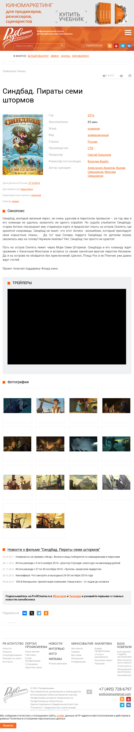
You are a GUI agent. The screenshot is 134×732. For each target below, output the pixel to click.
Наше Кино (26, 189)
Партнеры (30, 655)
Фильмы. (21, 71)
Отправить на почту (129, 75)
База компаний (125, 645)
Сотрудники (31, 664)
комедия (94, 128)
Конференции (78, 662)
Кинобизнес (80, 56)
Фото (53, 654)
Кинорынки (77, 658)
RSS (110, 46)
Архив (15, 201)
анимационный (98, 135)
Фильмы (55, 659)
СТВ (90, 148)
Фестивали (77, 648)
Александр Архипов (101, 168)
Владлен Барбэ (98, 161)
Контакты (8, 662)
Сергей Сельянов (99, 155)
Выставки (76, 655)
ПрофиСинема (9, 71)
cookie (60, 715)
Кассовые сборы (103, 660)
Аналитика (103, 643)
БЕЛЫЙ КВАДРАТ (38, 56)
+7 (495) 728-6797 (115, 689)
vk (129, 46)
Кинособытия (82, 643)
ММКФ (55, 56)
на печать (121, 75)
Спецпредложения (12, 655)
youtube (116, 46)
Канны (65, 56)
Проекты (7, 652)
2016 (91, 115)
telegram (123, 46)
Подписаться (94, 45)
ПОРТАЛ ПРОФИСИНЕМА (36, 645)
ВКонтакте (59, 596)
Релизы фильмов (58, 663)
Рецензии (100, 663)
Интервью (56, 649)
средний (36, 195)
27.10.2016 (34, 183)
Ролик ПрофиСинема (32, 659)
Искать (62, 45)
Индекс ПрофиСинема (102, 649)
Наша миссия (32, 651)
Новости (7, 648)
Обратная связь (33, 667)
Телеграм (75, 596)
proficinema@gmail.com (115, 694)
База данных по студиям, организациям (125, 654)
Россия (92, 142)
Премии (75, 652)
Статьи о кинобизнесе (101, 655)
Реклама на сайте (12, 658)
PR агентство (13, 643)
